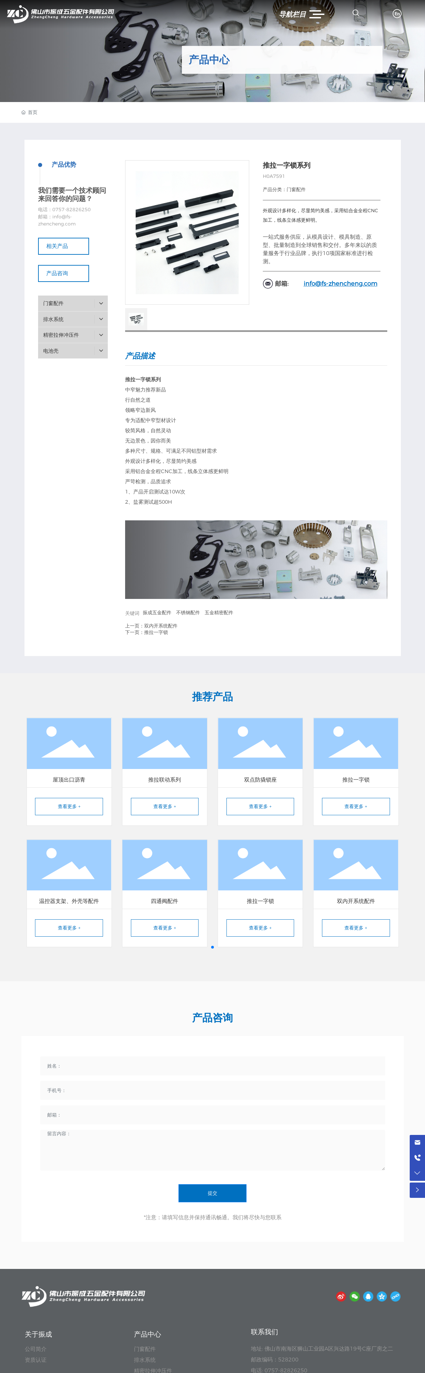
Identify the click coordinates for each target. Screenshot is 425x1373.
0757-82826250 (71, 209)
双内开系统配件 (160, 626)
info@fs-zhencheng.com (340, 283)
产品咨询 (63, 273)
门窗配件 (296, 189)
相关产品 (63, 246)
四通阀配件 (164, 901)
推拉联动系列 (164, 779)
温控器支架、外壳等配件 (69, 901)
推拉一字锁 (156, 632)
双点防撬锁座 (260, 779)
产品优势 (64, 164)
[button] (212, 947)
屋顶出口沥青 (69, 779)
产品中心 (209, 59)
